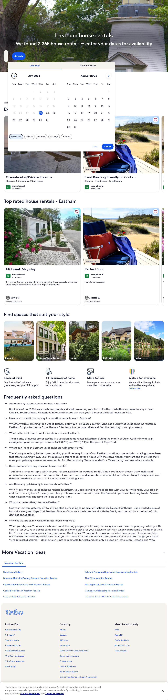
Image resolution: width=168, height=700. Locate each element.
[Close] (162, 690)
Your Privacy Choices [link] (69, 671)
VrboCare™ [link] (10, 635)
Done (153, 146)
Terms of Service (54, 693)
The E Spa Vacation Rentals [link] (98, 578)
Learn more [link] (134, 388)
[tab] (80, 65)
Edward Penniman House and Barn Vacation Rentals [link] (111, 571)
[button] (79, 92)
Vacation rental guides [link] (15, 650)
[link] (76, 211)
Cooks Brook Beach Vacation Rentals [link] (21, 590)
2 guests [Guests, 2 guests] (113, 57)
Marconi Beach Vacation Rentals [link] (19, 596)
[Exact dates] (62, 136)
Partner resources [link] (13, 645)
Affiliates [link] (64, 640)
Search (155, 56)
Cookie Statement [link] (68, 666)
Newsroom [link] (65, 645)
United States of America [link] (23, 102)
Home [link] (7, 102)
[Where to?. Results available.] (29, 56)
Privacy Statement (30, 693)
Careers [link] (63, 635)
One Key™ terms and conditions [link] (74, 650)
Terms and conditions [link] (69, 656)
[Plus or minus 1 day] (75, 136)
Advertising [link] (10, 666)
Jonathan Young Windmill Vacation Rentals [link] (106, 596)
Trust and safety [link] (12, 640)
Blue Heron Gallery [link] (12, 571)
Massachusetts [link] (44, 102)
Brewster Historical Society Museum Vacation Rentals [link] (30, 578)
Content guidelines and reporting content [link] (78, 677)
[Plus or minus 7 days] (112, 136)
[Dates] (76, 56)
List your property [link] (13, 629)
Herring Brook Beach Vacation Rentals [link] (104, 584)
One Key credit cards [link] (14, 656)
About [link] (62, 629)
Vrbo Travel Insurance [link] (14, 661)
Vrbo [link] (117, 629)
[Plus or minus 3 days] (99, 136)
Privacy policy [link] (66, 661)
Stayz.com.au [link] (120, 650)
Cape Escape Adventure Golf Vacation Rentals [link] (26, 584)
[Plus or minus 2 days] (87, 136)
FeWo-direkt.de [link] (122, 640)
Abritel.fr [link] (119, 635)
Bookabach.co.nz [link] (122, 645)
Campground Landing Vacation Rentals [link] (105, 590)
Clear (140, 146)
